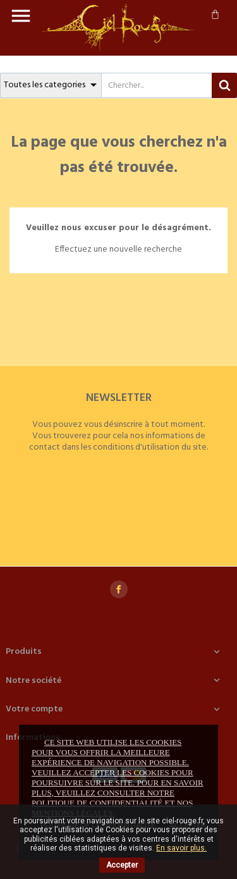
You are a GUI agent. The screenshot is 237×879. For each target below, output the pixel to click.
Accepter (122, 865)
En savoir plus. (181, 848)
